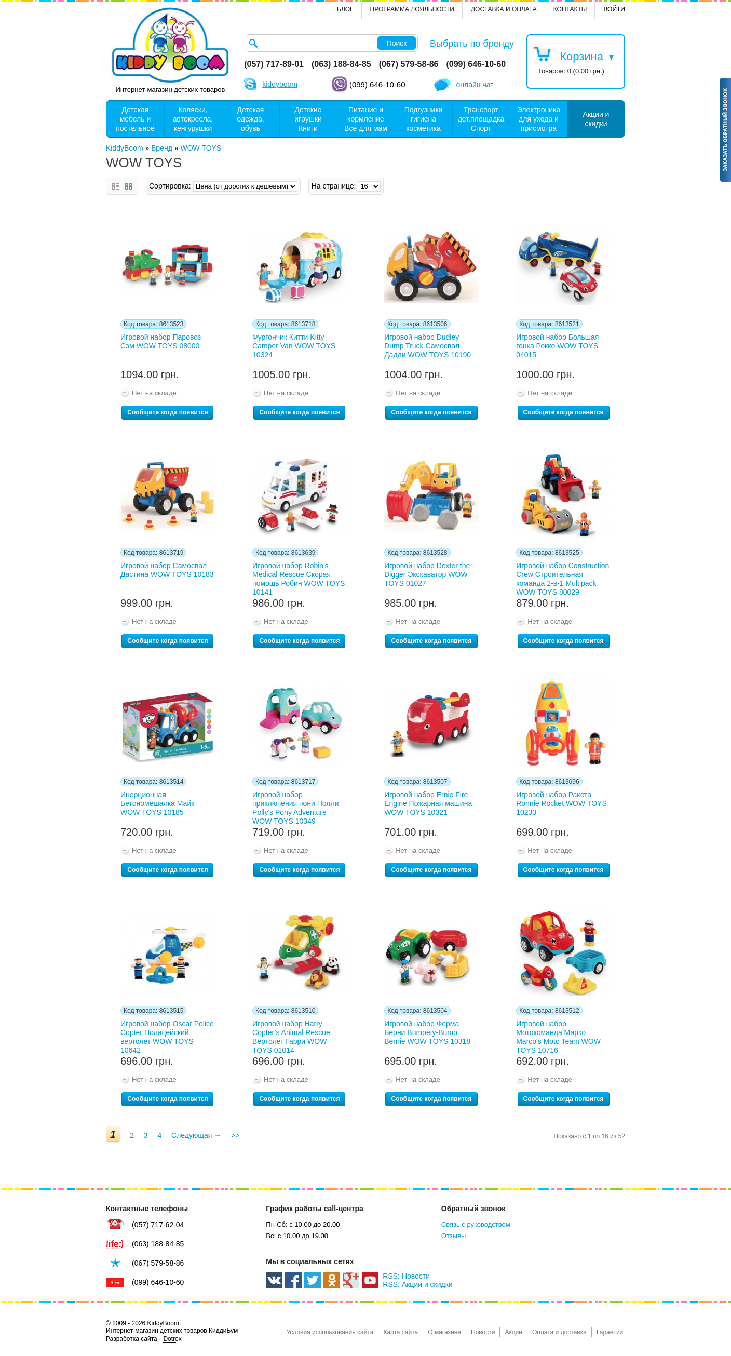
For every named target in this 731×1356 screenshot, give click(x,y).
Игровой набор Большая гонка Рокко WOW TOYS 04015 (557, 346)
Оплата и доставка (559, 1332)
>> (235, 1135)
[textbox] (332, 43)
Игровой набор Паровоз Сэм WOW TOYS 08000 (160, 341)
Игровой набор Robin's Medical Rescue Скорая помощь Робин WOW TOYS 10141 (298, 577)
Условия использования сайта (329, 1332)
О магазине (444, 1332)
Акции (513, 1332)
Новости (483, 1332)
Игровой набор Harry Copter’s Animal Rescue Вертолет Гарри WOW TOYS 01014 (291, 1035)
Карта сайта (400, 1332)
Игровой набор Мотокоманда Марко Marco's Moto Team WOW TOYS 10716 (558, 1035)
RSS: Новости (406, 1276)
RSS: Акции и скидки (417, 1284)
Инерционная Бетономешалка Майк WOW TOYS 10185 (157, 803)
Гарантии (610, 1332)
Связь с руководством (475, 1224)
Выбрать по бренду (472, 43)
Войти (614, 9)
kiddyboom (279, 84)
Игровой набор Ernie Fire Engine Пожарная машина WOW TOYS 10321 (428, 803)
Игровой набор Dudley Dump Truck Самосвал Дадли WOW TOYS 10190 (427, 346)
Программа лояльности (412, 9)
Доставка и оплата (504, 9)
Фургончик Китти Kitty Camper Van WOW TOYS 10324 (293, 346)
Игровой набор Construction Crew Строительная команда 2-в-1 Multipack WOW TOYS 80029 (562, 577)
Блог (345, 9)
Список (115, 186)
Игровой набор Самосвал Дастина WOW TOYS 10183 (167, 570)
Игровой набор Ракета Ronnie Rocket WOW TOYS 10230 (561, 803)
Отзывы (453, 1236)
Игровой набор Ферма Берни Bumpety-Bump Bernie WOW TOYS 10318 (427, 1032)
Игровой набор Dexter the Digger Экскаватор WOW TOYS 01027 (427, 574)
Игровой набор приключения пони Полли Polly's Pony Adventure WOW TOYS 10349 (295, 806)
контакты (570, 9)
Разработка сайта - (144, 1339)
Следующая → (196, 1135)
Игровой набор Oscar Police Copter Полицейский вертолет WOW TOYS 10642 (167, 1035)
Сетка (128, 186)
